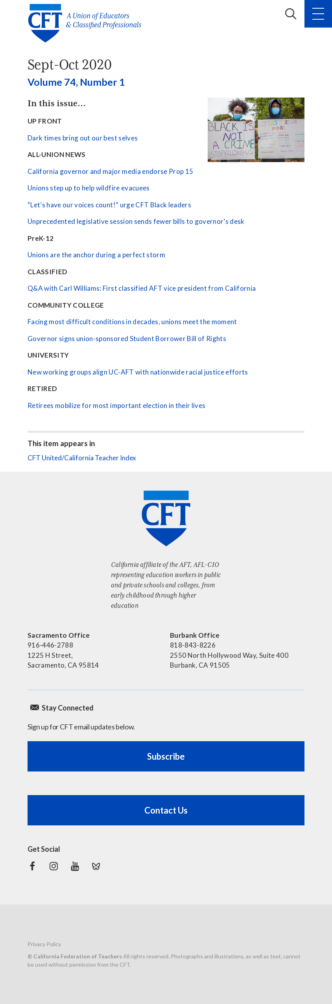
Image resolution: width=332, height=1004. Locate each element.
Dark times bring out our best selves (83, 138)
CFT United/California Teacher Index (82, 458)
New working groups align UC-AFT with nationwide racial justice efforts (138, 372)
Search (290, 14)
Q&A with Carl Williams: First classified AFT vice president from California (142, 288)
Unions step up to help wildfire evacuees (89, 188)
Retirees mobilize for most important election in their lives (116, 405)
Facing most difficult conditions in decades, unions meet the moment (132, 321)
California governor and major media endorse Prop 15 (110, 171)
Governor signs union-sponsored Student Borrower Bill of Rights (127, 338)
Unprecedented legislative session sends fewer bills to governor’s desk (136, 221)
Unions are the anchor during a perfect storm (96, 255)
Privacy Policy (44, 944)
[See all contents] (256, 130)
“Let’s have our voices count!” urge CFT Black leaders (109, 205)
